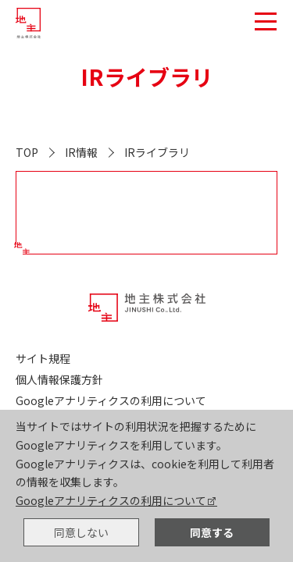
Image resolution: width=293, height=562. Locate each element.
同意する (212, 532)
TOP (27, 152)
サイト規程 (43, 358)
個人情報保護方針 (59, 379)
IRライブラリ (157, 152)
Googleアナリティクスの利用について (111, 500)
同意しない (81, 532)
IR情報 (81, 152)
